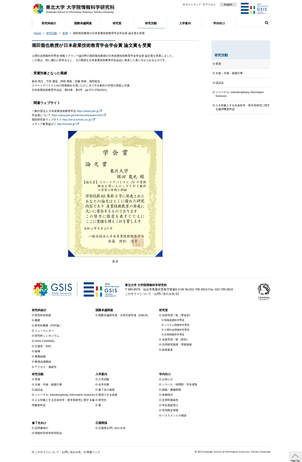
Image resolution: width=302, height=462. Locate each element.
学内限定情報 (170, 410)
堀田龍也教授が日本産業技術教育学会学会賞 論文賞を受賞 (109, 33)
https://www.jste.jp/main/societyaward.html (76, 115)
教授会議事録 (43, 361)
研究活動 (151, 23)
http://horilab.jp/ (66, 124)
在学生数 (103, 384)
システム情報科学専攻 (176, 324)
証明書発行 (41, 428)
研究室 (117, 23)
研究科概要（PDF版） (48, 325)
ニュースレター (44, 330)
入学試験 (103, 379)
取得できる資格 (107, 394)
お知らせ (167, 379)
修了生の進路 (106, 389)
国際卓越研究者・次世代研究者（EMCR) (123, 315)
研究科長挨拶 (43, 315)
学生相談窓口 (170, 405)
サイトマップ (193, 4)
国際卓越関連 (83, 23)
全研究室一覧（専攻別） (177, 315)
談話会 (220, 82)
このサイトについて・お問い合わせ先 (150, 293)
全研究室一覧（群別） (175, 339)
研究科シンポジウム (47, 335)
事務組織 (40, 356)
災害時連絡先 (170, 400)
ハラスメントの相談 (174, 415)
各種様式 (167, 394)
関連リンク (93, 452)
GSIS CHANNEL (45, 341)
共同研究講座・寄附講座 (177, 344)
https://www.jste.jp (88, 111)
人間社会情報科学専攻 (176, 329)
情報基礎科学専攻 (174, 320)
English (228, 4)
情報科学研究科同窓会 (48, 433)
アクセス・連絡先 (46, 366)
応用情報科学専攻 (174, 334)
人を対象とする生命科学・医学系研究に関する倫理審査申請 (243, 107)
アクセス (211, 4)
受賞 (65, 33)
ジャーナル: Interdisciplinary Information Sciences (240, 94)
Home (37, 33)
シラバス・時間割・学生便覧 (179, 384)
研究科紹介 (49, 23)
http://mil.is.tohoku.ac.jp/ (76, 119)
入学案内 (185, 23)
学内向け (219, 23)
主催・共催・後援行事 (229, 73)
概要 (37, 320)
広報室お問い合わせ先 (112, 428)
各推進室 (167, 349)
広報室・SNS (43, 346)
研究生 (102, 400)
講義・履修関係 (171, 389)
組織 (37, 351)
